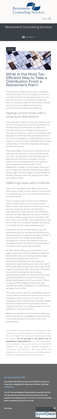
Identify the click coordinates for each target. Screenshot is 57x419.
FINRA (7, 387)
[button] (46, 19)
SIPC (12, 387)
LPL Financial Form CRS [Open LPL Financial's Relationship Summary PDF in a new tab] (14, 377)
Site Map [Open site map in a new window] (8, 408)
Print (10, 49)
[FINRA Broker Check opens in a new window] (45, 412)
